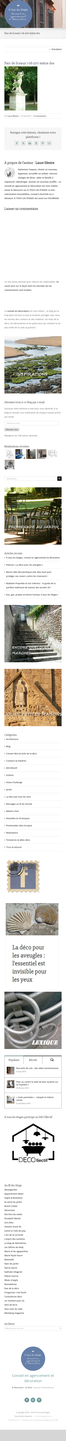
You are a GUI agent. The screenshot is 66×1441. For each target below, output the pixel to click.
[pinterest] (39, 1400)
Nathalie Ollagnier (13, 1271)
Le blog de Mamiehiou (15, 1243)
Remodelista (10, 1284)
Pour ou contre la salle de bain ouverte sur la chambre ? (37, 1083)
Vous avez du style (13, 1308)
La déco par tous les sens (18, 796)
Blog (8, 746)
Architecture (12, 739)
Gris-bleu (8, 1222)
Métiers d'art (12, 811)
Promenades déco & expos (19, 825)
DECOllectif (11, 768)
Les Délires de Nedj (13, 1247)
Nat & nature (10, 1267)
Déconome (9, 1210)
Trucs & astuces (14, 847)
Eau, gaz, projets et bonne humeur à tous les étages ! (32, 594)
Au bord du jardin (13, 1202)
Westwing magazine (14, 1313)
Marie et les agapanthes (16, 1251)
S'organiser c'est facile (15, 1292)
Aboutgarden (10, 1189)
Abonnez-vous (12, 429)
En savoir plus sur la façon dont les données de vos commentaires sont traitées (31, 285)
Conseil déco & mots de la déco (21, 753)
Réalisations (12, 832)
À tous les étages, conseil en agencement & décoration (33, 557)
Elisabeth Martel (12, 1218)
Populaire (14, 1060)
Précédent (57, 49)
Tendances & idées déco (18, 840)
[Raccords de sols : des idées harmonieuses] (10, 1068)
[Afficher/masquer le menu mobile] (60, 1)
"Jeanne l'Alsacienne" (43, 1387)
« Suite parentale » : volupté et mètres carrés (35, 1098)
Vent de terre (10, 1304)
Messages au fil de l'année (19, 804)
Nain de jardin (11, 1263)
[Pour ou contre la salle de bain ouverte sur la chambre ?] (10, 1082)
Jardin (9, 789)
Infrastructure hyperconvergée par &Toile (40, 1420)
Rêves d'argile (11, 1280)
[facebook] (26, 1400)
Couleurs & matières (16, 760)
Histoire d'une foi (12, 1226)
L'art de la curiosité (13, 1234)
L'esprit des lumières (14, 1239)
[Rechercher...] (30, 478)
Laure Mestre (13, 116)
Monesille (9, 1259)
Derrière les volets (13, 1214)
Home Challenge (14, 782)
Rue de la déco (11, 1288)
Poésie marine (11, 1276)
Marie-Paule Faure (13, 1255)
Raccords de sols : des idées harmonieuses (37, 1068)
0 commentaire (40, 116)
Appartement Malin (14, 1193)
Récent (33, 1060)
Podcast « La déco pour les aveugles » (24, 564)
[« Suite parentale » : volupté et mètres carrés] (10, 1097)
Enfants (10, 775)
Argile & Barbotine (13, 1197)
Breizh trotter (11, 1206)
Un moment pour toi (14, 1300)
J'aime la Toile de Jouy (15, 1230)
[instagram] (33, 1400)
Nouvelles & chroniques (18, 818)
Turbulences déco (13, 1296)
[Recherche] (59, 478)
